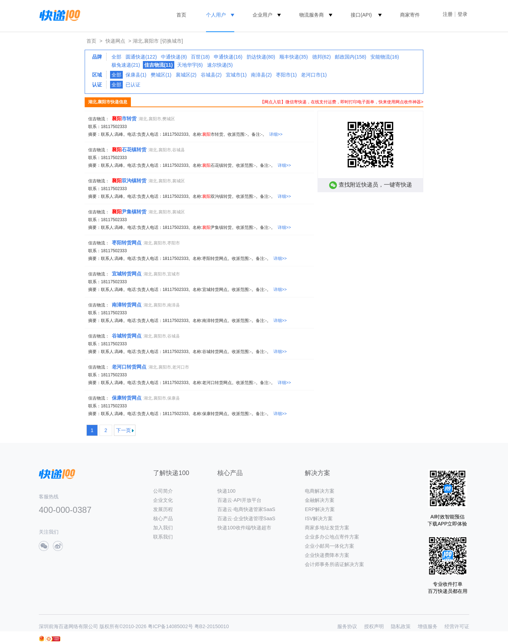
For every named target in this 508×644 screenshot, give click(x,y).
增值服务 (427, 626)
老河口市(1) (314, 75)
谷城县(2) (211, 75)
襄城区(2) (186, 75)
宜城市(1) (236, 75)
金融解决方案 (319, 500)
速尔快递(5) (220, 65)
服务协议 (347, 626)
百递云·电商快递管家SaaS (246, 509)
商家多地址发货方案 (327, 527)
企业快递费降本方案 (327, 555)
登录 (462, 14)
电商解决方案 (319, 491)
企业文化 (163, 500)
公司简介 (163, 491)
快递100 (226, 491)
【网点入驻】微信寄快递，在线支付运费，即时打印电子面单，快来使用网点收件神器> (341, 101)
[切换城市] (172, 41)
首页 (181, 15)
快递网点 (115, 41)
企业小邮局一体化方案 (329, 546)
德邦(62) (321, 57)
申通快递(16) (228, 57)
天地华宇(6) (190, 65)
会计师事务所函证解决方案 (334, 564)
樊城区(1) (161, 75)
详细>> (276, 134)
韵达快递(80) (261, 57)
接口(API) (361, 15)
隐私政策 (401, 626)
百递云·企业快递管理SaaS (246, 518)
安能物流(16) (384, 57)
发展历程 (163, 509)
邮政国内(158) (350, 57)
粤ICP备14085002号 (170, 626)
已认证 (133, 84)
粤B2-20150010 (211, 626)
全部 (116, 57)
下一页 (123, 430)
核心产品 (163, 518)
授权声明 (374, 626)
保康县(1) (136, 75)
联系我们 (163, 537)
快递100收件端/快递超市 (244, 527)
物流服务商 (311, 15)
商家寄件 (410, 15)
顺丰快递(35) (293, 57)
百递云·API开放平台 (239, 500)
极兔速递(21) (125, 65)
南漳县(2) (261, 75)
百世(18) (200, 57)
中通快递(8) (174, 57)
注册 (448, 14)
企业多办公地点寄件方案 (332, 537)
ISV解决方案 (319, 518)
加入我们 (163, 527)
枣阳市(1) (286, 75)
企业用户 (262, 15)
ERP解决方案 (320, 509)
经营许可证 (457, 626)
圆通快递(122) (141, 57)
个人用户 (216, 15)
